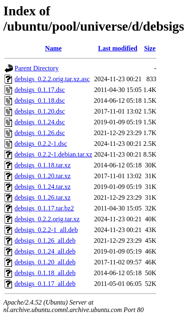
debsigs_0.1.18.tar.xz (43, 165)
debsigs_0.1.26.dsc (40, 132)
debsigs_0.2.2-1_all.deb (46, 229)
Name (53, 48)
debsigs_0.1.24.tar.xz (43, 186)
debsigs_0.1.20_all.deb (45, 262)
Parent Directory (37, 68)
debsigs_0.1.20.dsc (40, 111)
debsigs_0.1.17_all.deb (45, 283)
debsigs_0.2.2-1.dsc (41, 143)
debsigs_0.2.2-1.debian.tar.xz (53, 154)
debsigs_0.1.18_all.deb (45, 272)
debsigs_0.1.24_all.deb (45, 251)
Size (150, 48)
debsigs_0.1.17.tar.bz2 (44, 208)
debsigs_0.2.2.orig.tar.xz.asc (52, 78)
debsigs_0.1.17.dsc (40, 89)
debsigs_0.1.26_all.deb (45, 240)
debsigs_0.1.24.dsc (40, 122)
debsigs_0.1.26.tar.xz (43, 197)
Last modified (117, 48)
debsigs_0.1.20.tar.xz (43, 175)
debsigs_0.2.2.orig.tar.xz (47, 219)
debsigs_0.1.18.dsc (40, 100)
